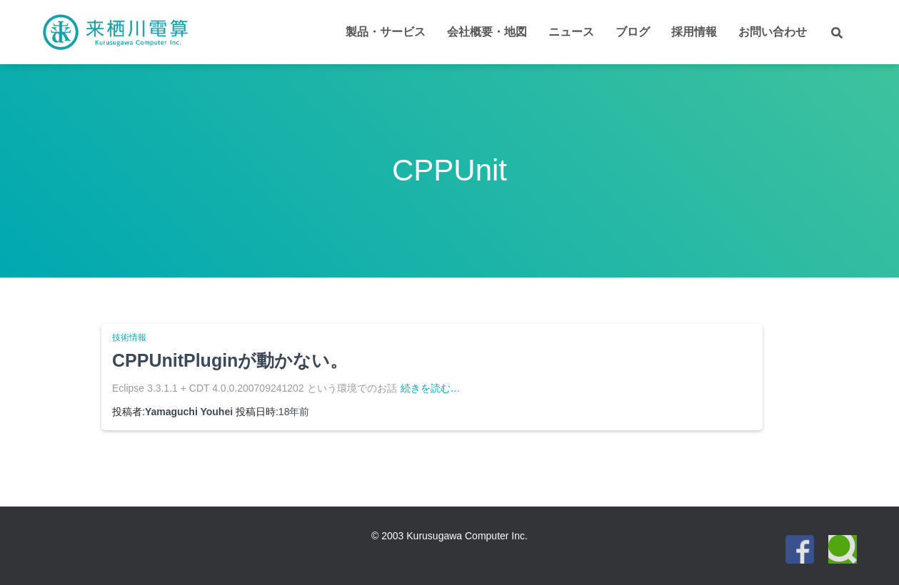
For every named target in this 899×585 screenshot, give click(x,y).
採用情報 (694, 32)
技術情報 (129, 337)
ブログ (633, 32)
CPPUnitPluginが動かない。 (230, 360)
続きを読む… (431, 388)
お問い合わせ (772, 32)
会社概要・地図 (487, 32)
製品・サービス (386, 32)
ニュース (571, 32)
